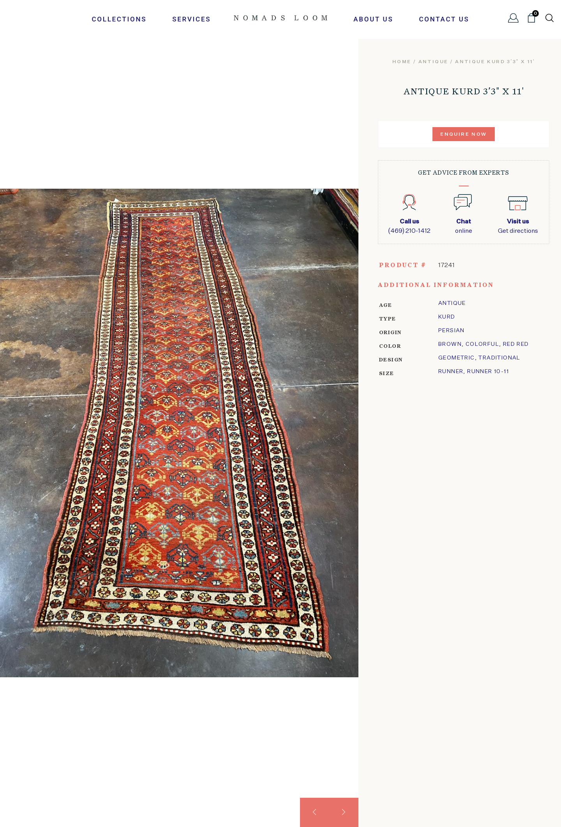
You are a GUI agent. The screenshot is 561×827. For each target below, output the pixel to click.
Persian (451, 330)
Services (191, 19)
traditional (499, 358)
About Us (373, 19)
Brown (450, 344)
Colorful (482, 344)
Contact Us (444, 19)
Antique (433, 62)
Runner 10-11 (488, 371)
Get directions (518, 225)
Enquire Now (463, 134)
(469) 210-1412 (409, 225)
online (463, 225)
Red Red (516, 344)
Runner (450, 371)
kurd (446, 317)
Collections (119, 19)
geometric (456, 358)
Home (401, 62)
